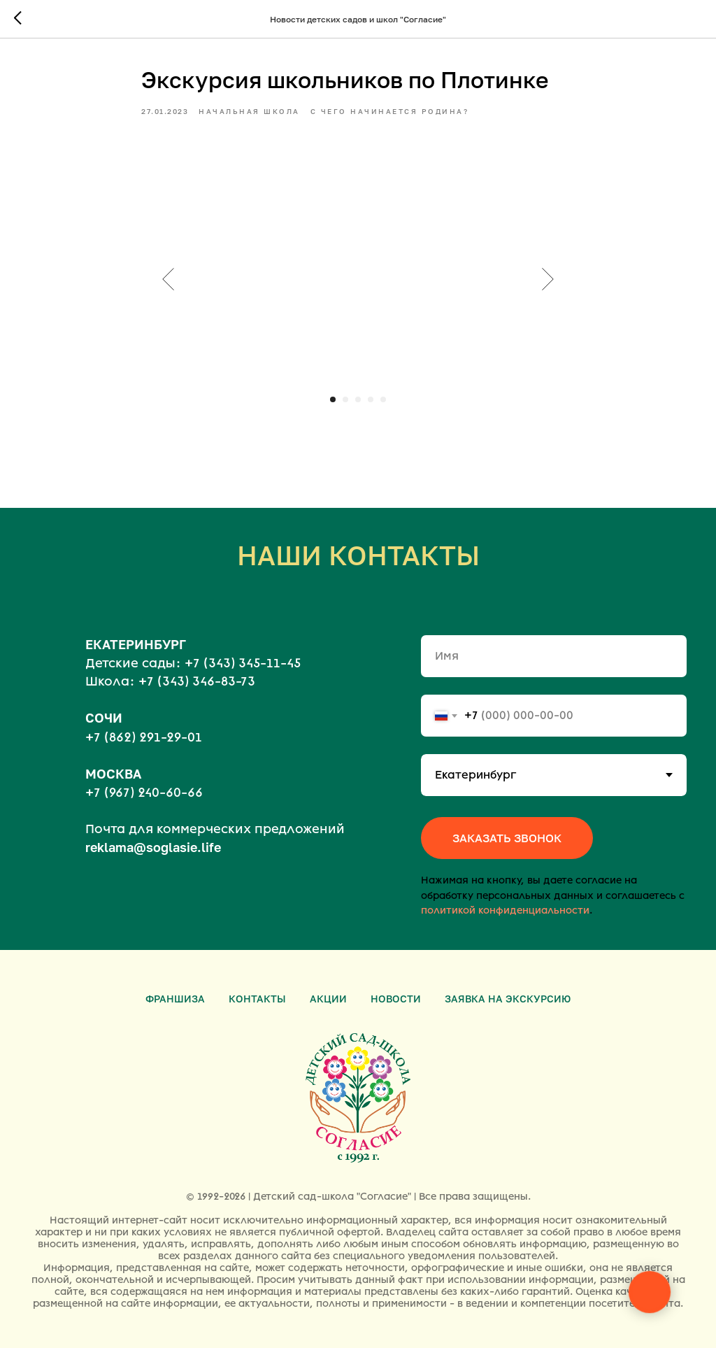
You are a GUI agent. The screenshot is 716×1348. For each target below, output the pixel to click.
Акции (328, 999)
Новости (396, 999)
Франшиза (175, 999)
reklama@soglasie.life (153, 847)
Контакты (257, 999)
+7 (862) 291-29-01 (143, 737)
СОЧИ (103, 717)
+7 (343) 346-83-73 (196, 681)
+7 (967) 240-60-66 (144, 792)
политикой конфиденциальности (505, 910)
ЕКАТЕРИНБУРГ (135, 644)
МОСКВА (113, 773)
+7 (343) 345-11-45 (243, 663)
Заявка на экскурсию (508, 999)
